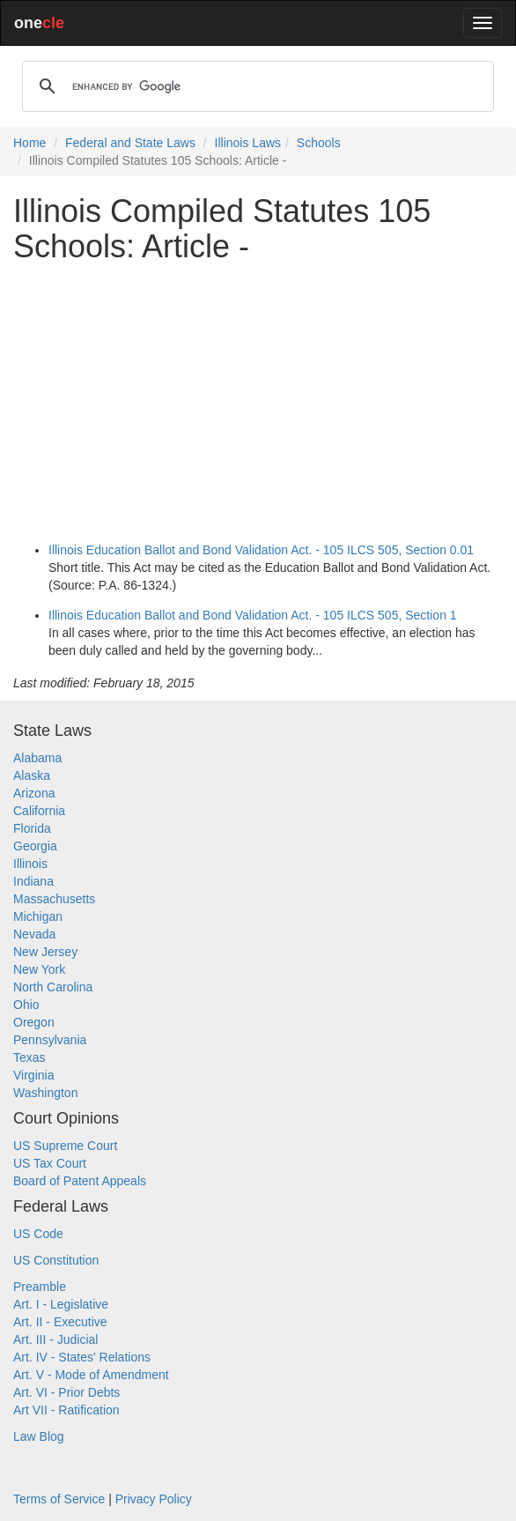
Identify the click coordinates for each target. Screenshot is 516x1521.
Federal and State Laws (130, 143)
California (39, 811)
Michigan (38, 916)
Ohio (26, 1005)
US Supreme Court (65, 1146)
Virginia (33, 1075)
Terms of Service (59, 1499)
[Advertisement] (258, 399)
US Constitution (56, 1260)
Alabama (37, 758)
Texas (29, 1057)
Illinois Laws (248, 143)
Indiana (33, 881)
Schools (319, 143)
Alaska (31, 775)
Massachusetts (54, 899)
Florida (32, 828)
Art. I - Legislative (60, 1304)
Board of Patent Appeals (79, 1181)
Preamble (39, 1287)
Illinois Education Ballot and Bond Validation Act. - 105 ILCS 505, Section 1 (252, 615)
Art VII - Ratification (66, 1410)
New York (39, 969)
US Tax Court (49, 1163)
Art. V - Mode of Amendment (91, 1375)
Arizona (34, 793)
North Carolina (52, 987)
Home (29, 143)
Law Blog (38, 1436)
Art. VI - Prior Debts (66, 1392)
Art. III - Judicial (55, 1339)
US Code (38, 1234)
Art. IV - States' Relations (82, 1357)
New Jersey (45, 952)
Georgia (35, 846)
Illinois (30, 864)
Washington (45, 1093)
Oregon (34, 1022)
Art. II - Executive (60, 1322)
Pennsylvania (49, 1040)
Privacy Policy (153, 1499)
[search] (255, 86)
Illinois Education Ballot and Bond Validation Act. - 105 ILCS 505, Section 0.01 (261, 550)
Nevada (34, 934)
